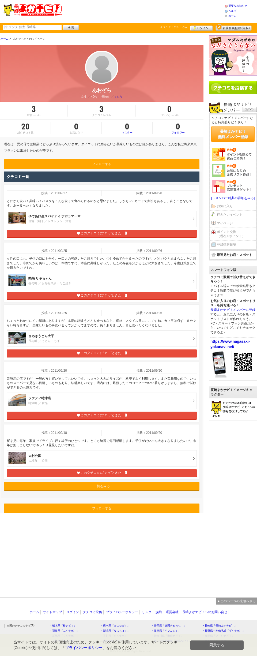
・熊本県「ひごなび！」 (115, 625)
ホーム (232, 15)
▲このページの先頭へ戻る (236, 601)
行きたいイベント (230, 215)
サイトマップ (52, 612)
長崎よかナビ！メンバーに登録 (232, 310)
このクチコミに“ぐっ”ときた (102, 233)
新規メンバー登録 (234, 27)
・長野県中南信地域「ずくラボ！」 (223, 630)
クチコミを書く (233, 87)
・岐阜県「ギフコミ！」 (166, 630)
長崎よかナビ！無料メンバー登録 (233, 134)
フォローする (101, 164)
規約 (158, 612)
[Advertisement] (143, 11)
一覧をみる (102, 486)
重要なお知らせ (237, 5)
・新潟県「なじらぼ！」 (115, 630)
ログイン (201, 27)
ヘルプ (232, 10)
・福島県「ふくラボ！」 (64, 630)
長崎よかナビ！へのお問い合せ (204, 612)
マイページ (225, 223)
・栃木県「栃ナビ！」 (63, 625)
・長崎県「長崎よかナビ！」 (219, 625)
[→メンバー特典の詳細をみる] (233, 198)
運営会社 (172, 612)
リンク (147, 612)
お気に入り (225, 206)
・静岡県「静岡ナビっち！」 (168, 625)
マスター (127, 128)
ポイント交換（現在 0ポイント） (231, 234)
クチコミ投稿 (92, 612)
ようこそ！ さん (174, 26)
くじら (118, 96)
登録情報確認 (226, 245)
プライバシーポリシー (122, 612)
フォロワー (178, 128)
